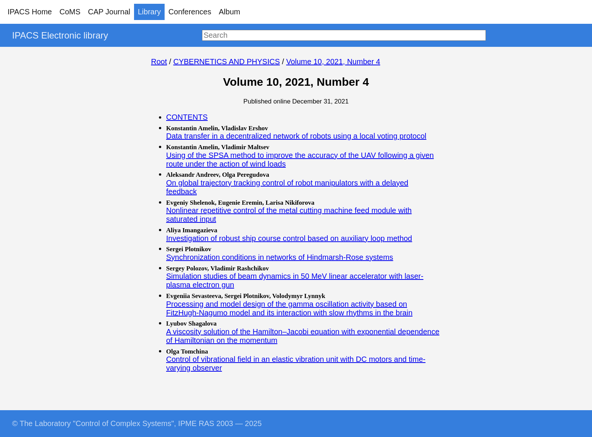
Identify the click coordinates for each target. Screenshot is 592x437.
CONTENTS (187, 117)
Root (159, 61)
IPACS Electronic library (60, 35)
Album (229, 12)
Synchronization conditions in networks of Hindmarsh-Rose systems (279, 257)
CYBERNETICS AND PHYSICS (226, 61)
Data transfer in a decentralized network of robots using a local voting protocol (296, 136)
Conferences (189, 12)
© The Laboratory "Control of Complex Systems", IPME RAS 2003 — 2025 (137, 423)
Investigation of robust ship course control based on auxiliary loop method (289, 238)
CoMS (69, 12)
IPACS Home (30, 12)
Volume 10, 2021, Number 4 (333, 61)
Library (149, 12)
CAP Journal (109, 12)
